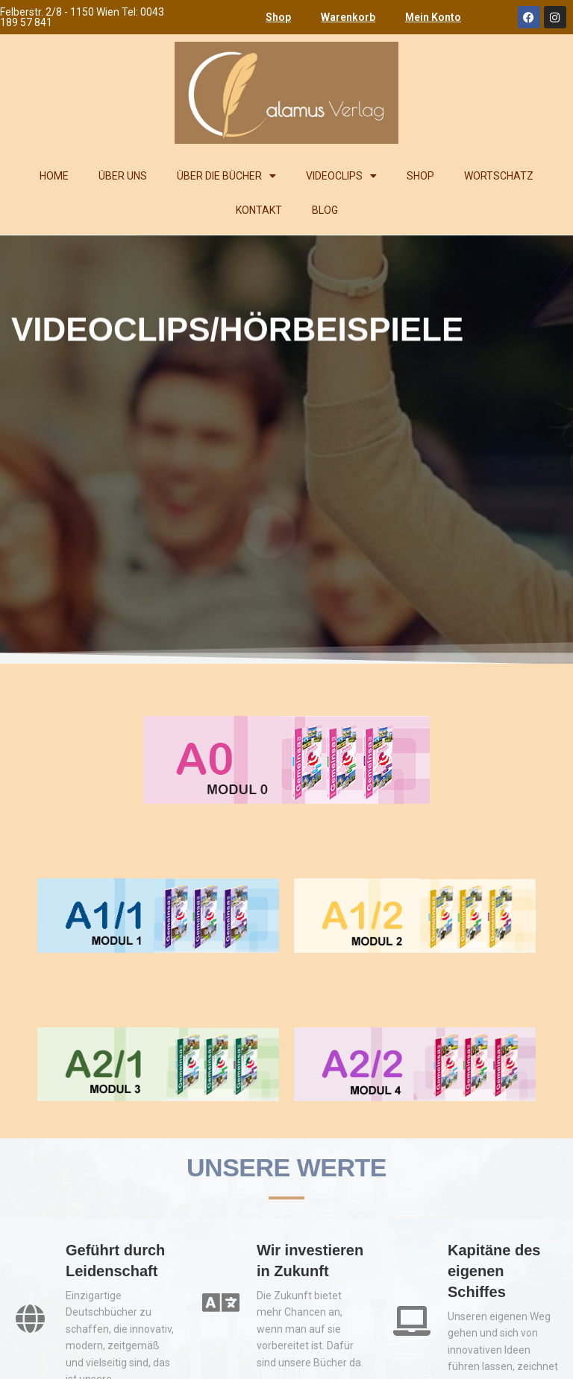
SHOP (420, 176)
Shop (278, 17)
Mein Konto (433, 17)
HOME (54, 176)
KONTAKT (259, 210)
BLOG (325, 210)
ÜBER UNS (122, 176)
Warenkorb (348, 17)
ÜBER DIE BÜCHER (226, 175)
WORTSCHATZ (498, 176)
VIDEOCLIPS (341, 175)
